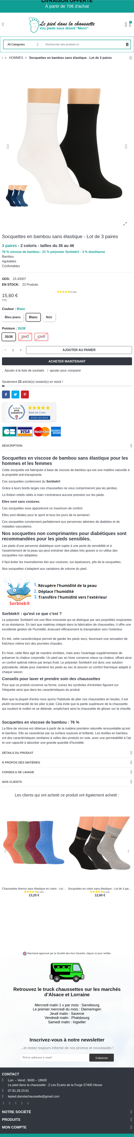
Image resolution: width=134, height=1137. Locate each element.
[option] (67, 146)
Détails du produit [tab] (17, 752)
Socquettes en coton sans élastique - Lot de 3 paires (100, 888)
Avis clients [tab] (12, 781)
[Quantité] (13, 350)
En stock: (10, 284)
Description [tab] (12, 445)
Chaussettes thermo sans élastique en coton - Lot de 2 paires (39, 888)
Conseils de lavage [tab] (18, 772)
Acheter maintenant (67, 361)
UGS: (6, 279)
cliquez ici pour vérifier (98, 953)
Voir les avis (39, 417)
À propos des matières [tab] (21, 762)
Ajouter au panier (78, 350)
